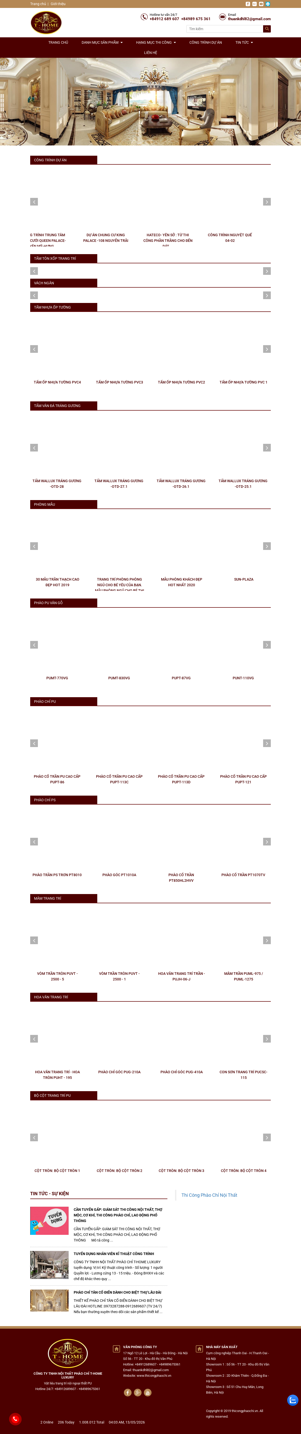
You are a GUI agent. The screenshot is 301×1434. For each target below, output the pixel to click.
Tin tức (244, 42)
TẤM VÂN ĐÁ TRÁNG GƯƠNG (57, 406)
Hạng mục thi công (156, 42)
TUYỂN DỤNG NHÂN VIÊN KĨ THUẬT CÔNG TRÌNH (114, 1254)
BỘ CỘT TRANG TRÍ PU (52, 1095)
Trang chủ (38, 4)
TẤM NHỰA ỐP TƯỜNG (52, 307)
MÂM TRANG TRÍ (47, 898)
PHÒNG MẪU (44, 504)
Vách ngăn (44, 283)
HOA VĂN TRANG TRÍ (51, 997)
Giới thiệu (58, 4)
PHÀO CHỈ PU (45, 701)
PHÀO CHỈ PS (45, 800)
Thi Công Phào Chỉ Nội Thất (209, 1195)
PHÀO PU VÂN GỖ (48, 603)
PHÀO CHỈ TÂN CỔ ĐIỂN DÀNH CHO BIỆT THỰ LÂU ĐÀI (117, 1292)
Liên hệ (150, 53)
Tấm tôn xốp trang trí (55, 258)
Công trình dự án (205, 42)
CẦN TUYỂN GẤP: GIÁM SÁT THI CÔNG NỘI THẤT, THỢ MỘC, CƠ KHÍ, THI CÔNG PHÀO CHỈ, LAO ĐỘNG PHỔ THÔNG (118, 1215)
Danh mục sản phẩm (102, 42)
